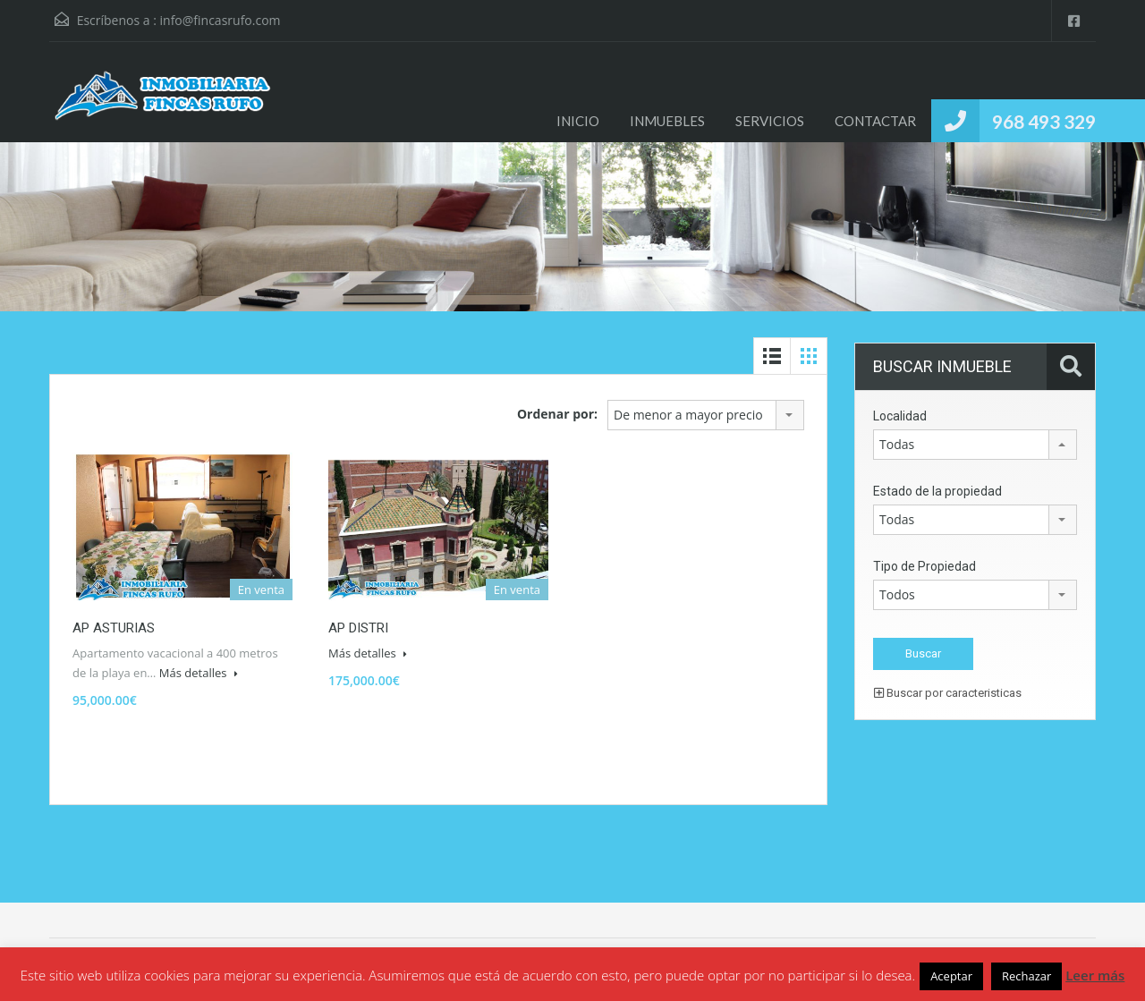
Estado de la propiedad (937, 491)
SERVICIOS (769, 121)
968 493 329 (1044, 121)
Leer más (1094, 975)
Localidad (900, 416)
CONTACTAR (875, 121)
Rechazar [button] (1026, 976)
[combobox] (705, 415)
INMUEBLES (667, 121)
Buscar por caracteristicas (948, 693)
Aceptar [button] (951, 976)
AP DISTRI (358, 628)
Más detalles (198, 673)
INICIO (577, 121)
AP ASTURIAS (113, 628)
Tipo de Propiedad (924, 566)
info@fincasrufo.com (220, 20)
